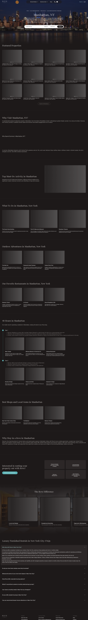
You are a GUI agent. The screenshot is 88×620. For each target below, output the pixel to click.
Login (84, 1)
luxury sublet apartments (34, 10)
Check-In (46, 26)
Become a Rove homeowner (10, 472)
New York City (43, 10)
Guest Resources (59, 617)
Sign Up (81, 1)
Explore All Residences (44, 103)
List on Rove (41, 617)
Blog (51, 1)
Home (28, 10)
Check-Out (52, 26)
